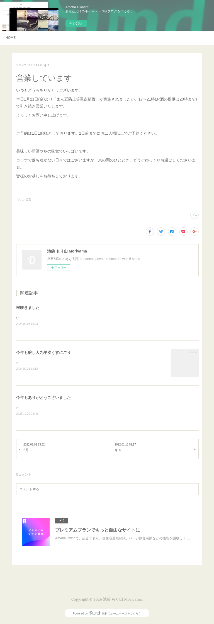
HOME (11, 38)
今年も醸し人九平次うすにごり (43, 353)
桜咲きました (28, 307)
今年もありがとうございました (43, 398)
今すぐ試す (76, 23)
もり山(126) (23, 199)
